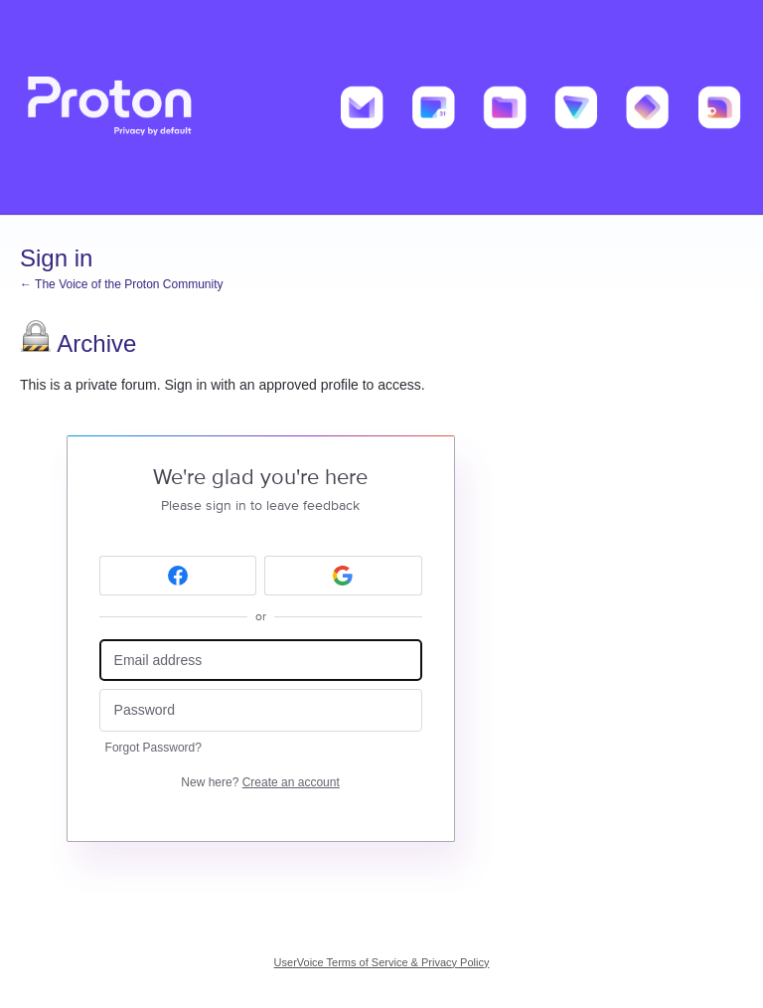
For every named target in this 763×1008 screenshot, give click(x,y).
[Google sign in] (343, 575)
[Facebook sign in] (178, 575)
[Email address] (260, 660)
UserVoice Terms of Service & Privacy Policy (382, 962)
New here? (260, 782)
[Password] (260, 710)
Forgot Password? (153, 748)
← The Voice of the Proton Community (122, 284)
